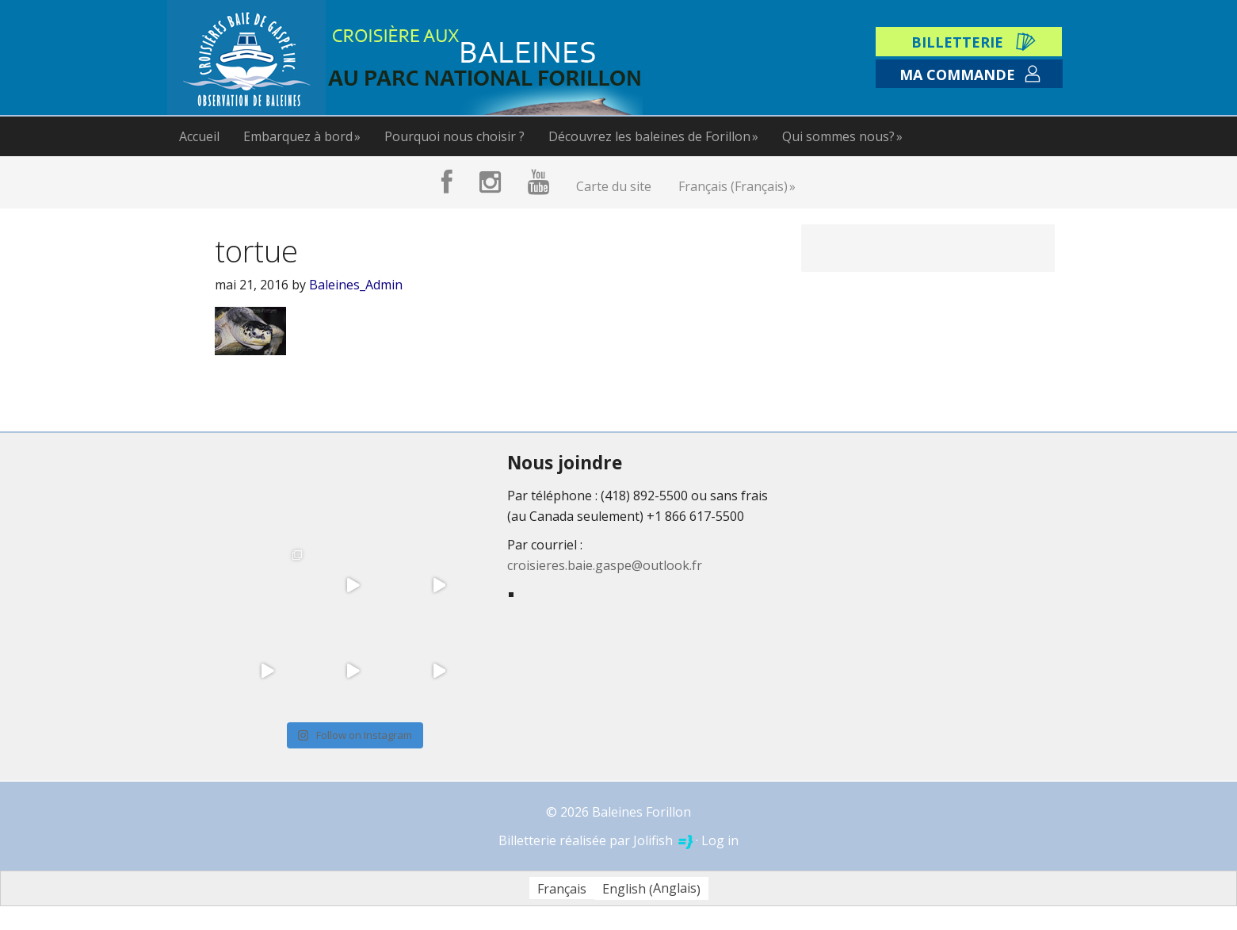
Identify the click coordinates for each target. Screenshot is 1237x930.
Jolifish (662, 840)
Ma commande (957, 74)
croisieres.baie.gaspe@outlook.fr (604, 565)
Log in (720, 840)
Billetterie (957, 42)
